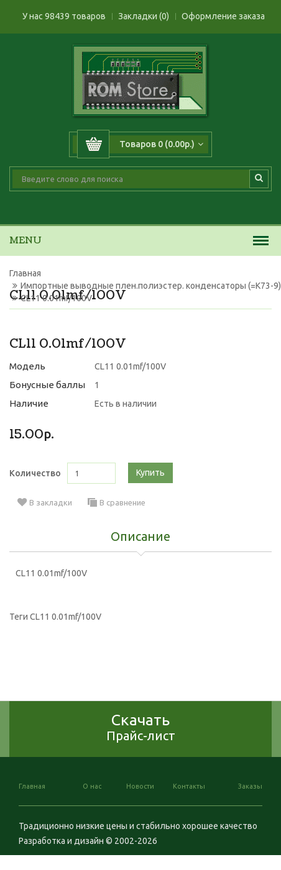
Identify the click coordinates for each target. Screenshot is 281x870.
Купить (150, 473)
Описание (140, 537)
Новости (140, 786)
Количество (35, 473)
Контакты (189, 786)
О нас (92, 786)
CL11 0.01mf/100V (56, 298)
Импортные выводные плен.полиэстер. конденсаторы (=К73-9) (151, 286)
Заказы (250, 786)
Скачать (140, 727)
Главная (25, 273)
